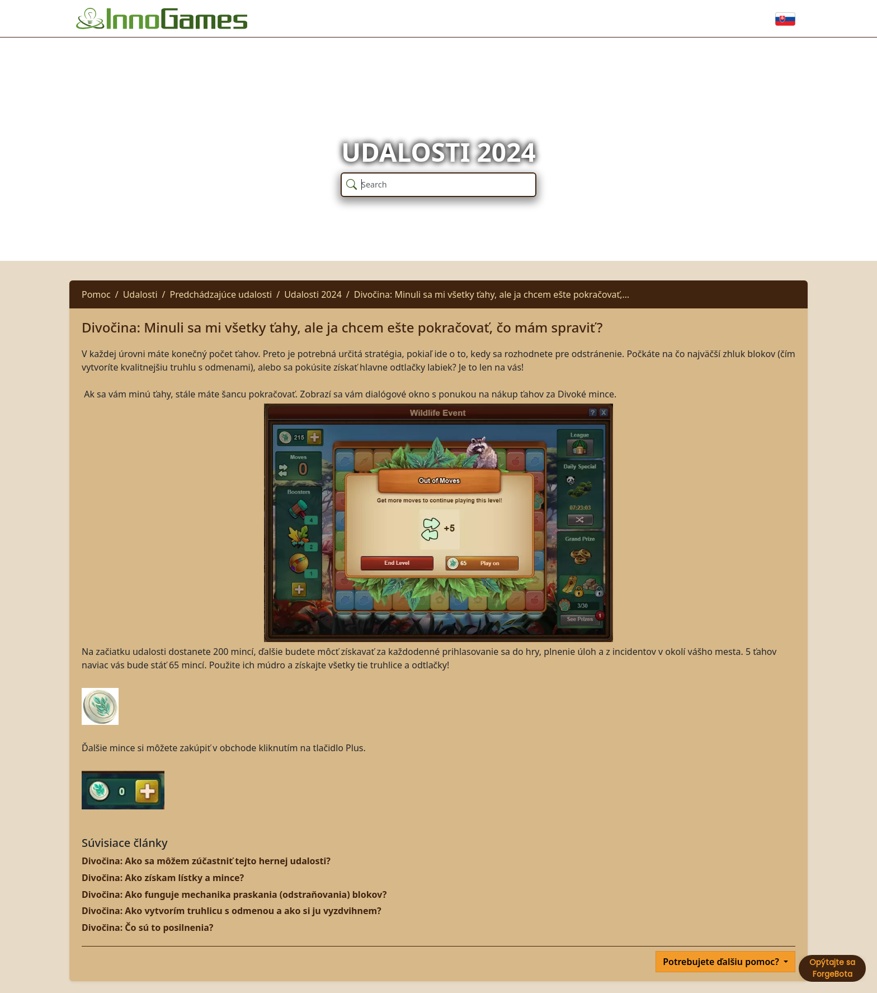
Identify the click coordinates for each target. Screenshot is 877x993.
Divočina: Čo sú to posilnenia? (148, 927)
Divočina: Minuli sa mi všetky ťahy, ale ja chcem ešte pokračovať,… (491, 294)
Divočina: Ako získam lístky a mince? (163, 878)
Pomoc (96, 294)
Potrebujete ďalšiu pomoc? (722, 961)
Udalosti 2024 (313, 294)
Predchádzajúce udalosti (220, 294)
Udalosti (140, 294)
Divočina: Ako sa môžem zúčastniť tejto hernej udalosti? (206, 861)
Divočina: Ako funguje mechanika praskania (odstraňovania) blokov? (234, 894)
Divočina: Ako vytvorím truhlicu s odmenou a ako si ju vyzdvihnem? (231, 911)
